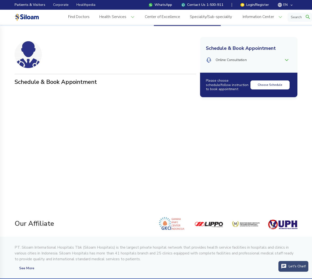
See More (26, 268)
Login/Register (254, 4)
